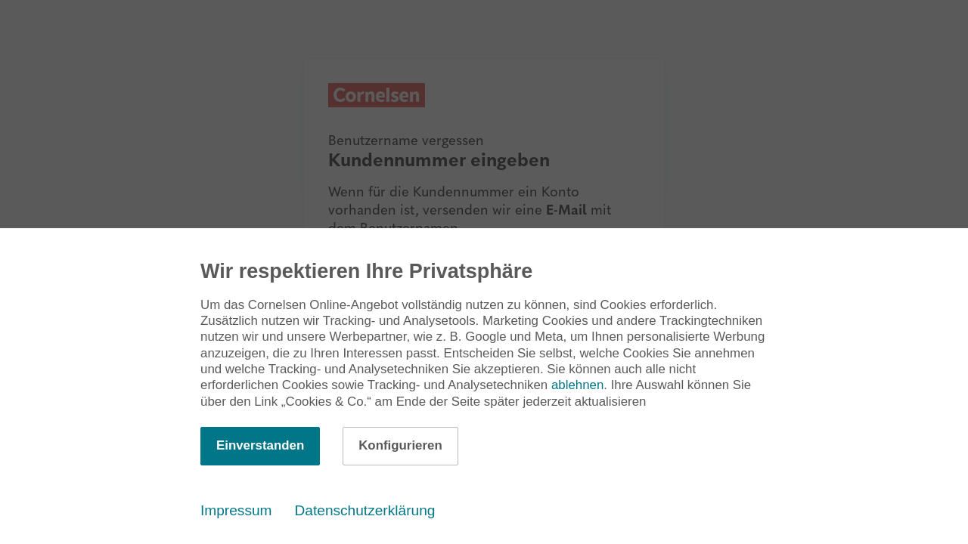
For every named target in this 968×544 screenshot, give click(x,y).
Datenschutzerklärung (365, 510)
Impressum (236, 510)
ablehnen (577, 385)
